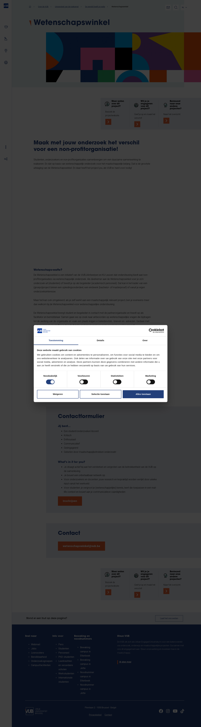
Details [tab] (100, 340)
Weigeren (58, 394)
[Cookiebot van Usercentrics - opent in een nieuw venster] (151, 330)
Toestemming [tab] (56, 340)
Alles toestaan (143, 394)
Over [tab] (145, 340)
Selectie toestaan (100, 394)
